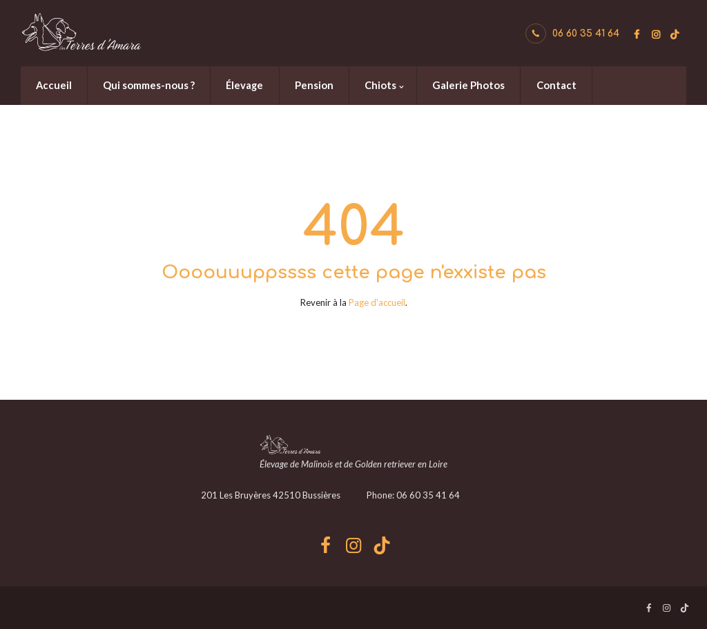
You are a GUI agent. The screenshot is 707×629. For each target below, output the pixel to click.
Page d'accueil (377, 302)
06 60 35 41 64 (585, 33)
